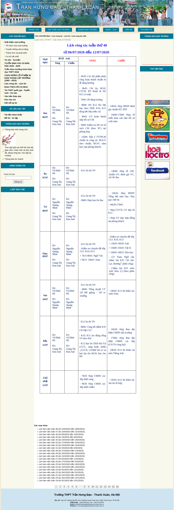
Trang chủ (33, 30)
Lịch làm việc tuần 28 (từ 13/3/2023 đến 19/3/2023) (62, 456)
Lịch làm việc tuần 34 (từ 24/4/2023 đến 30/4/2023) (62, 440)
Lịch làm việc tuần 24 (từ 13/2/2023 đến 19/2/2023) (62, 467)
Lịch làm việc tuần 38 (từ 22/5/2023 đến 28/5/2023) (62, 429)
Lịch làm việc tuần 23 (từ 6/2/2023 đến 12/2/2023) (61, 470)
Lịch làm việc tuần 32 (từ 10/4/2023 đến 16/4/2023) (62, 445)
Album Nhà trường (87, 30)
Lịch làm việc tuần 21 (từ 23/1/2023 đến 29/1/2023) (62, 475)
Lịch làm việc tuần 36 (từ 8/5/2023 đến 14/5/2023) (61, 434)
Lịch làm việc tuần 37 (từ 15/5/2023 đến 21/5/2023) (62, 432)
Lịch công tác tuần (79, 36)
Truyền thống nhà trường (17, 49)
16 (117, 487)
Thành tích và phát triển (16, 53)
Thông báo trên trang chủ (16, 129)
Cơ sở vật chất (12, 56)
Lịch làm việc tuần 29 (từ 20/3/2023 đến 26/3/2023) (62, 453)
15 (113, 487)
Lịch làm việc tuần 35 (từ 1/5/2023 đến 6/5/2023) (60, 437)
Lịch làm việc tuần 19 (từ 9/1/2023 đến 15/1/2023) (61, 480)
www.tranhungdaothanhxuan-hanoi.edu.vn (90, 506)
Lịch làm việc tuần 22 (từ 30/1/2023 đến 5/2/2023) (61, 472)
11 (97, 487)
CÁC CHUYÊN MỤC (42, 36)
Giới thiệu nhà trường (58, 30)
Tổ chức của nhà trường (17, 45)
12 (101, 487)
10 (93, 487)
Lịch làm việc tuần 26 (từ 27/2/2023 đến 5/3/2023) (61, 461)
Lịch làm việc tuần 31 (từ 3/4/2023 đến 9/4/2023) (60, 448)
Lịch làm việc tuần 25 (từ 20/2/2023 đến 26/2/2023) (62, 464)
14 (109, 487)
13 (105, 487)
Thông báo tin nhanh (14, 159)
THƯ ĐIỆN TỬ (146, 30)
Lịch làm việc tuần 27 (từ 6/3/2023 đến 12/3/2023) (61, 459)
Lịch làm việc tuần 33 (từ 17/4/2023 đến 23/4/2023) (62, 442)
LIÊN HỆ (128, 30)
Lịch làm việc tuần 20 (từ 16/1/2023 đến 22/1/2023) (62, 478)
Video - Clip (111, 30)
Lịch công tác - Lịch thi (61, 36)
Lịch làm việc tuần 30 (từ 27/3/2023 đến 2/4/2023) (61, 451)
